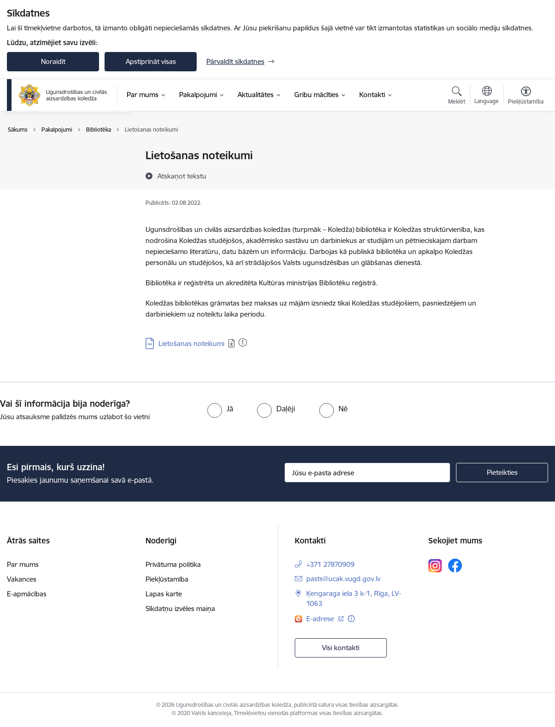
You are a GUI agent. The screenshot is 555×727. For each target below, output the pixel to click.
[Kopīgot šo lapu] (526, 174)
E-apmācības (27, 593)
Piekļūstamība (167, 579)
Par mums (23, 564)
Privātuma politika (173, 564)
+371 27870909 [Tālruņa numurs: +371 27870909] (330, 564)
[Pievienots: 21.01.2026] (243, 342)
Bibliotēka (32, 179)
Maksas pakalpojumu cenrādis (64, 195)
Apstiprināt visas (151, 61)
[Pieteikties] (502, 472)
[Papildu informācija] (351, 618)
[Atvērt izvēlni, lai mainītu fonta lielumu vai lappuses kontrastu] (525, 97)
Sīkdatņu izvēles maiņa (180, 608)
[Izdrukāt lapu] (526, 151)
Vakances (21, 579)
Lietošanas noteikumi (191, 343)
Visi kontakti (340, 647)
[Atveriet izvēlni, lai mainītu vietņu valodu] (486, 96)
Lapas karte (164, 593)
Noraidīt (53, 61)
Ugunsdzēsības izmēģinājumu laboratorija (63, 160)
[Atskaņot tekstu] (182, 175)
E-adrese (321, 618)
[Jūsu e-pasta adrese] (367, 472)
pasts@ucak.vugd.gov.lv (343, 578)
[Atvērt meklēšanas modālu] (457, 97)
